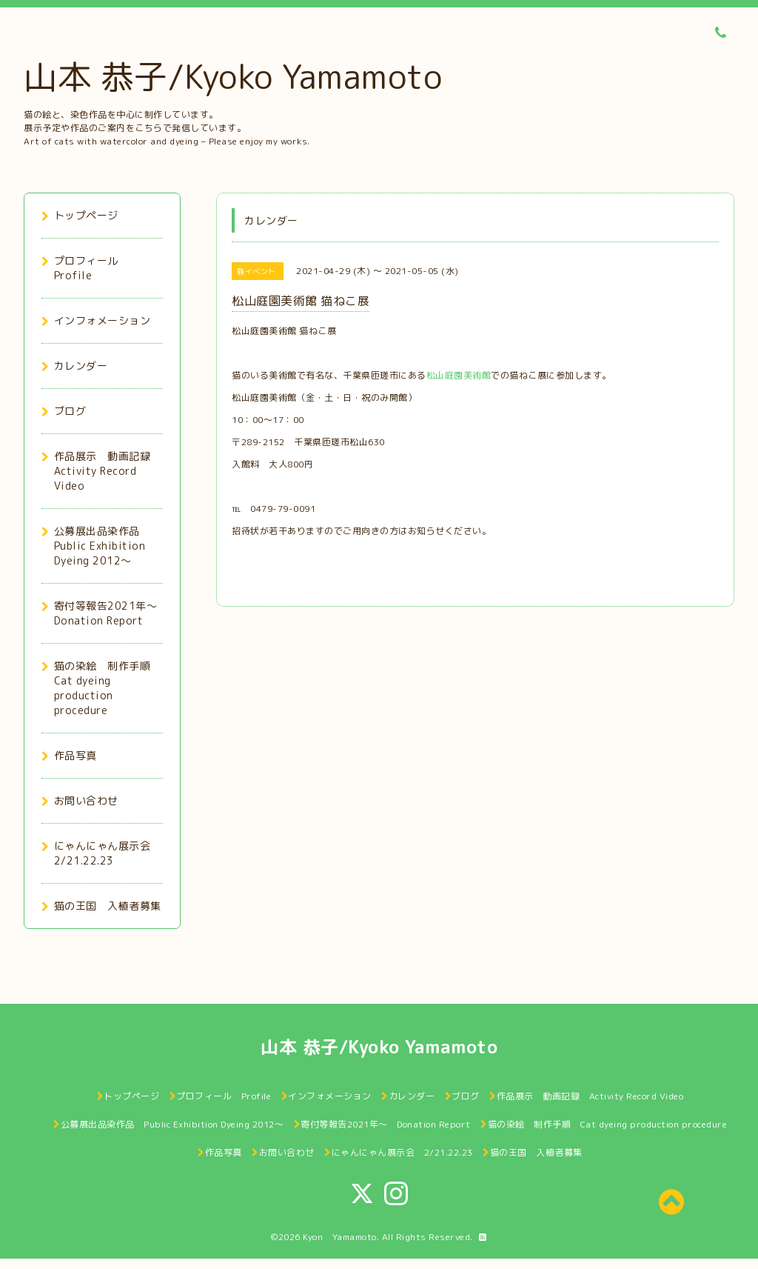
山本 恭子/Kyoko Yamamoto (233, 76)
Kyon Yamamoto (340, 1236)
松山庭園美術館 (459, 375)
